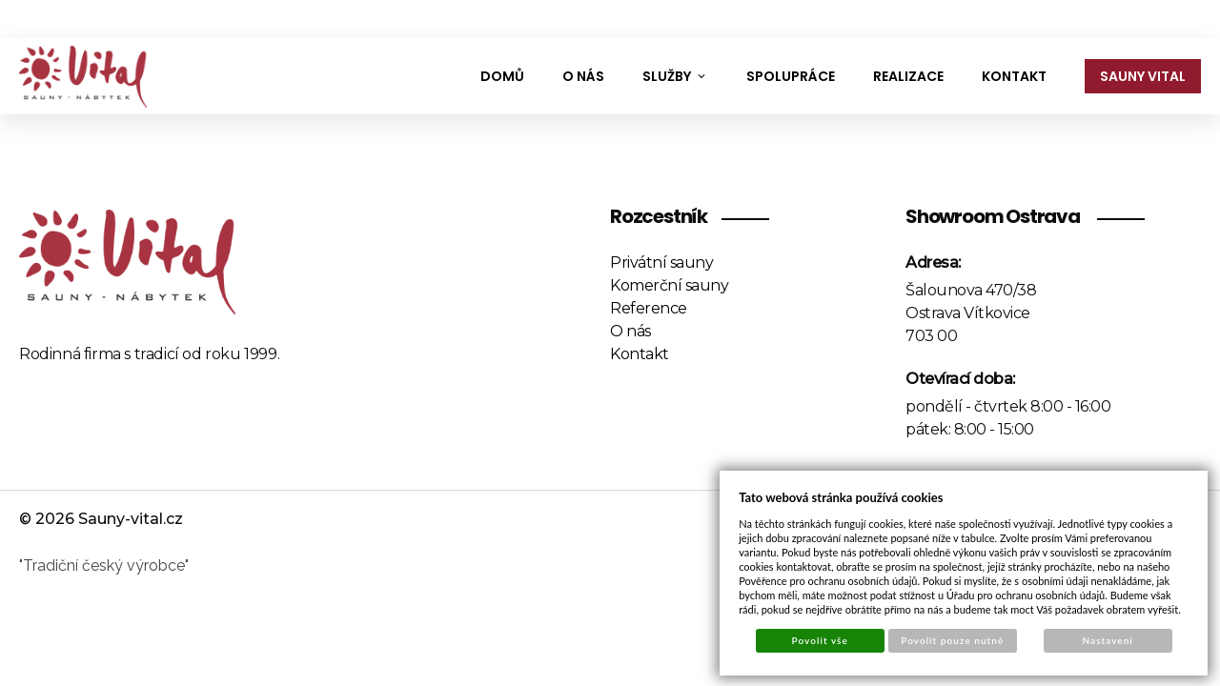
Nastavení (1108, 640)
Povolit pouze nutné (952, 640)
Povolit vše (820, 640)
